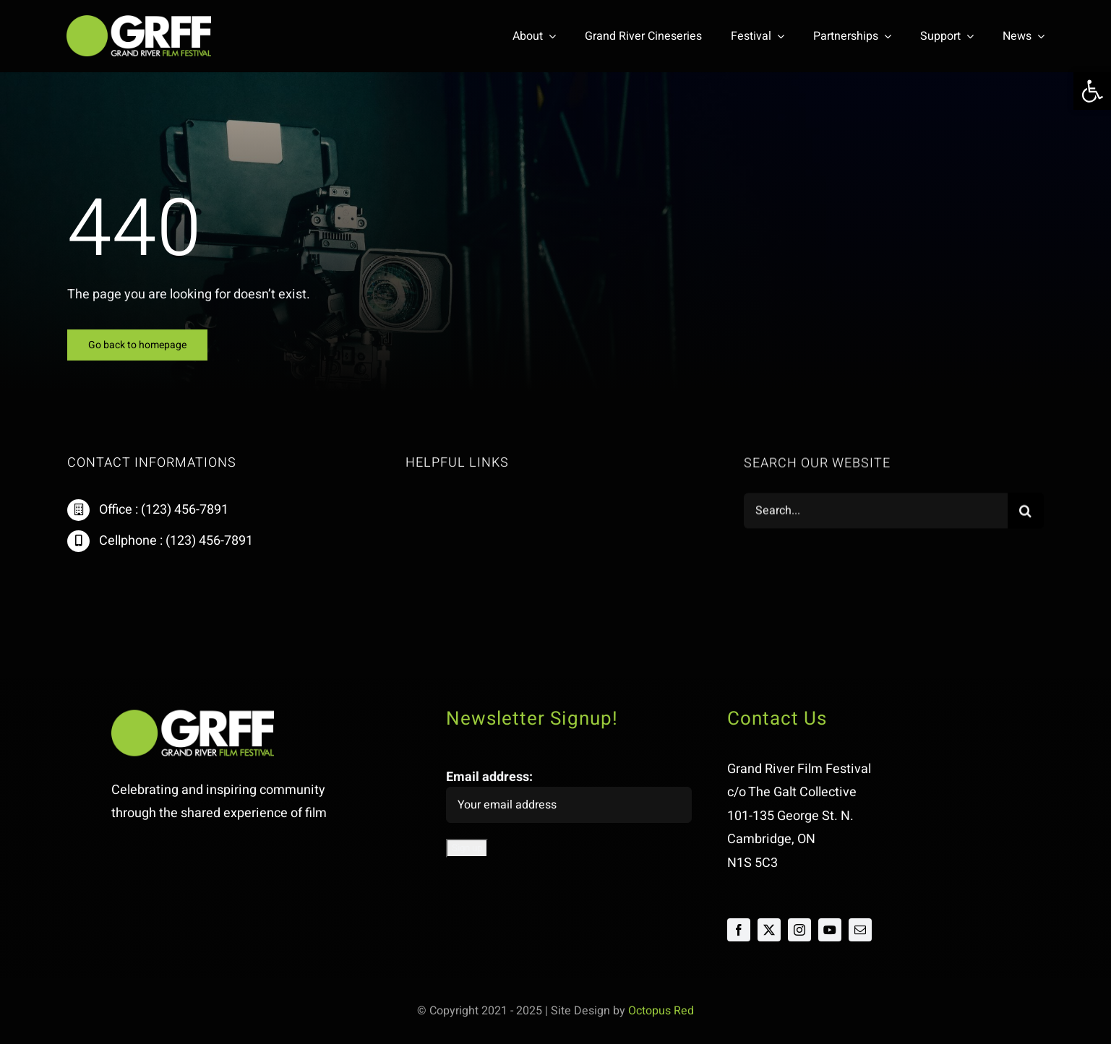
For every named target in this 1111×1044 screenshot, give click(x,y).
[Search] (1026, 512)
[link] (1092, 91)
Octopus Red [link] (661, 1010)
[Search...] (875, 512)
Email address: (569, 795)
